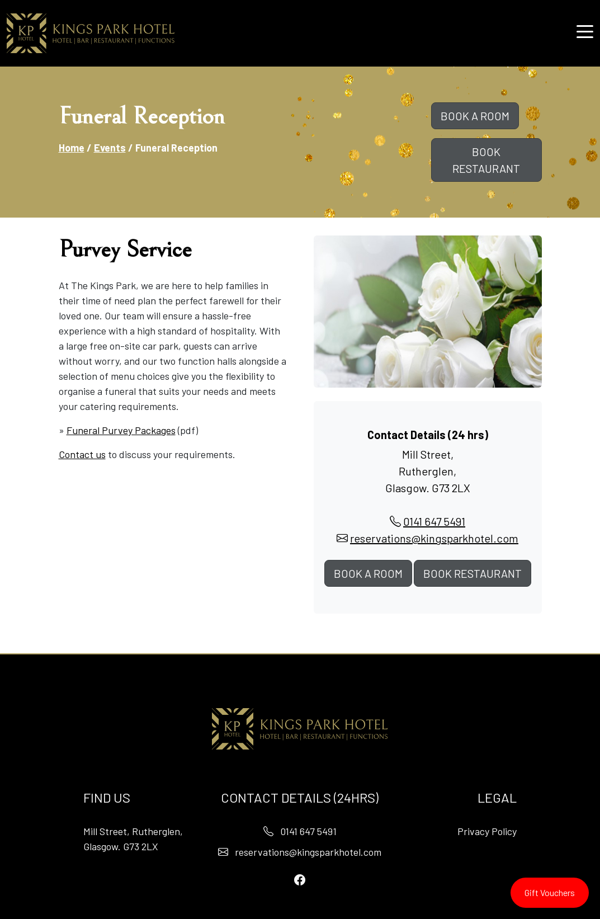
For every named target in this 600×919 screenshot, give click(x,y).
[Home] (90, 33)
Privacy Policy (487, 831)
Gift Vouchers (550, 892)
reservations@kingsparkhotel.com (434, 538)
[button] (585, 31)
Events (110, 148)
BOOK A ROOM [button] (475, 115)
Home (71, 148)
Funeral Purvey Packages (121, 430)
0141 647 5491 (434, 521)
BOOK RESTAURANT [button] (486, 160)
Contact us (82, 454)
